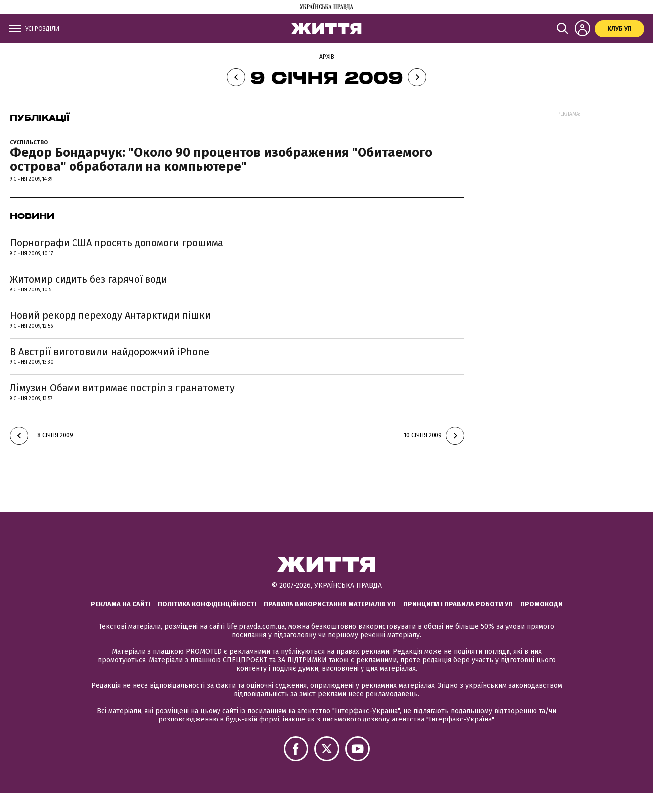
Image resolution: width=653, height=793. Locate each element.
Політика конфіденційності (207, 604)
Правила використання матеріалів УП (330, 604)
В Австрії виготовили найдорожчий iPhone (109, 352)
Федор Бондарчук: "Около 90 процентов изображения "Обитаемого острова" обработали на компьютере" (221, 160)
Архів (326, 56)
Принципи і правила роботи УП (458, 604)
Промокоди (541, 604)
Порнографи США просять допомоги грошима (116, 243)
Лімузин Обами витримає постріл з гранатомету (122, 388)
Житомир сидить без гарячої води (88, 279)
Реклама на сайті (120, 604)
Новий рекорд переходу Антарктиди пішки (110, 315)
